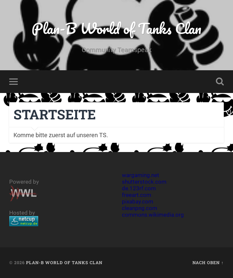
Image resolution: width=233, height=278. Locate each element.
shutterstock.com (144, 181)
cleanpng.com (139, 208)
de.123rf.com (139, 188)
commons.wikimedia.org (153, 214)
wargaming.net (140, 175)
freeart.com (136, 195)
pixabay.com (137, 201)
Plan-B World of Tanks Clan (116, 28)
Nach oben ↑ (207, 262)
